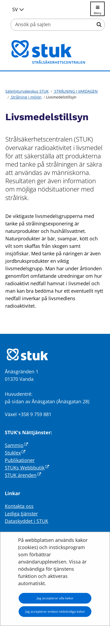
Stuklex (15, 452)
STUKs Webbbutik (27, 467)
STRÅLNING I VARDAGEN (75, 91)
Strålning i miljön (26, 97)
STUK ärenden (23, 475)
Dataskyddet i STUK (26, 521)
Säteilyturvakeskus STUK (27, 91)
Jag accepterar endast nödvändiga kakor (55, 611)
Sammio (16, 445)
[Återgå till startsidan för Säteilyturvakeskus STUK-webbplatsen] (55, 52)
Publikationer (20, 460)
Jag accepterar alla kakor (55, 598)
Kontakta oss (19, 506)
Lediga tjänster (21, 513)
